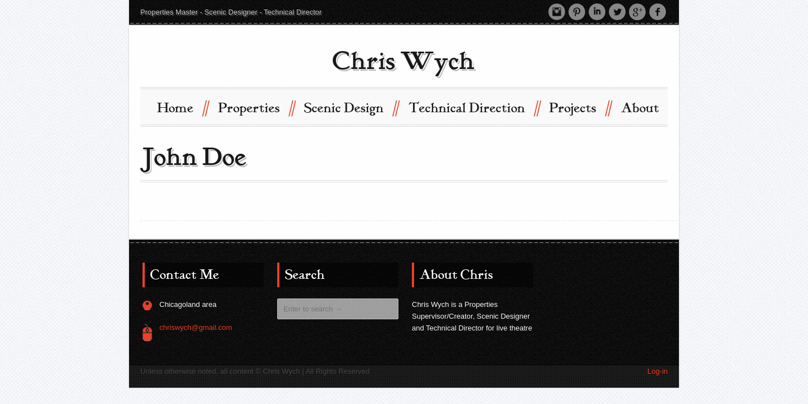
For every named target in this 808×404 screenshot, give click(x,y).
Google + (637, 11)
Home (182, 107)
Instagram (556, 11)
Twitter (617, 11)
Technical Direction (473, 107)
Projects (579, 107)
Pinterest (576, 11)
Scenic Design (351, 107)
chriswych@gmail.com (195, 327)
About (640, 108)
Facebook (657, 11)
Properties (256, 107)
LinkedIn (597, 11)
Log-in (658, 371)
